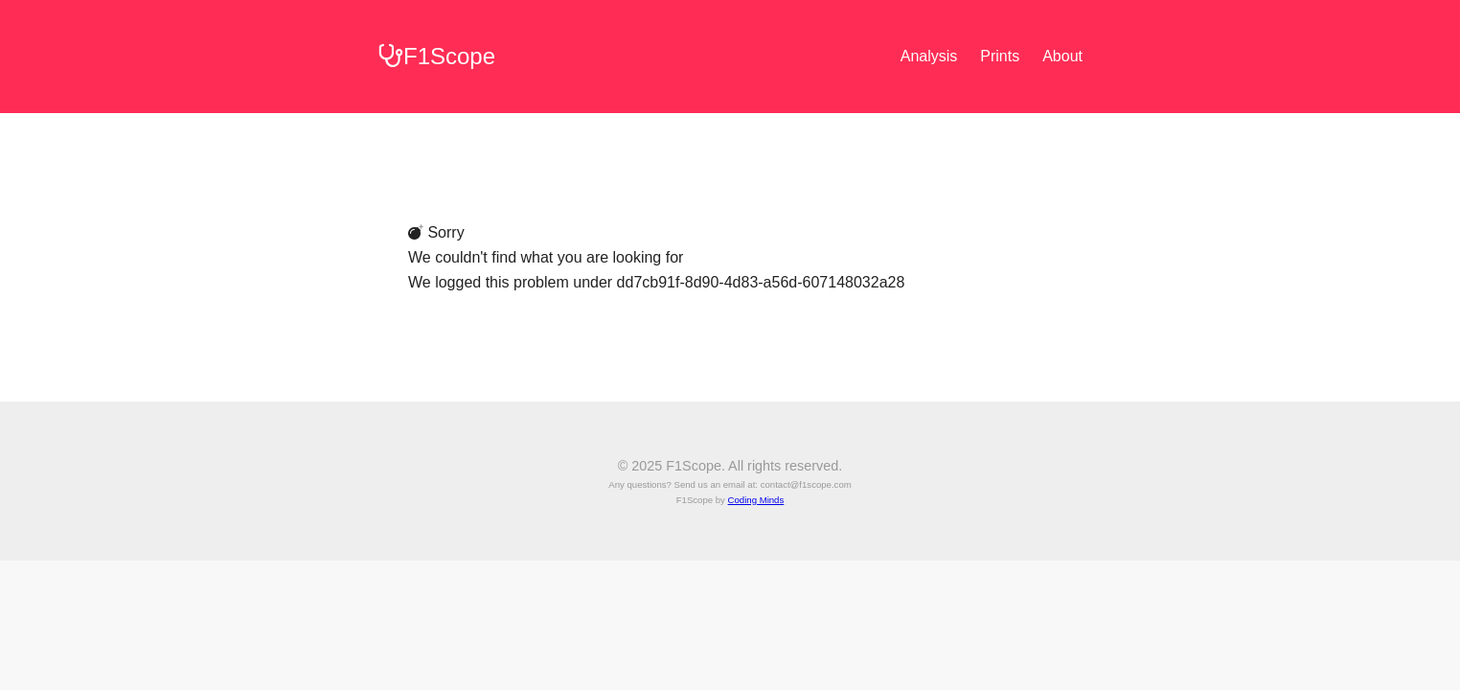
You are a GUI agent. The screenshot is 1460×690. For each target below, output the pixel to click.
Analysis (929, 56)
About (1062, 56)
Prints (999, 56)
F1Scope (436, 56)
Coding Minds (756, 499)
